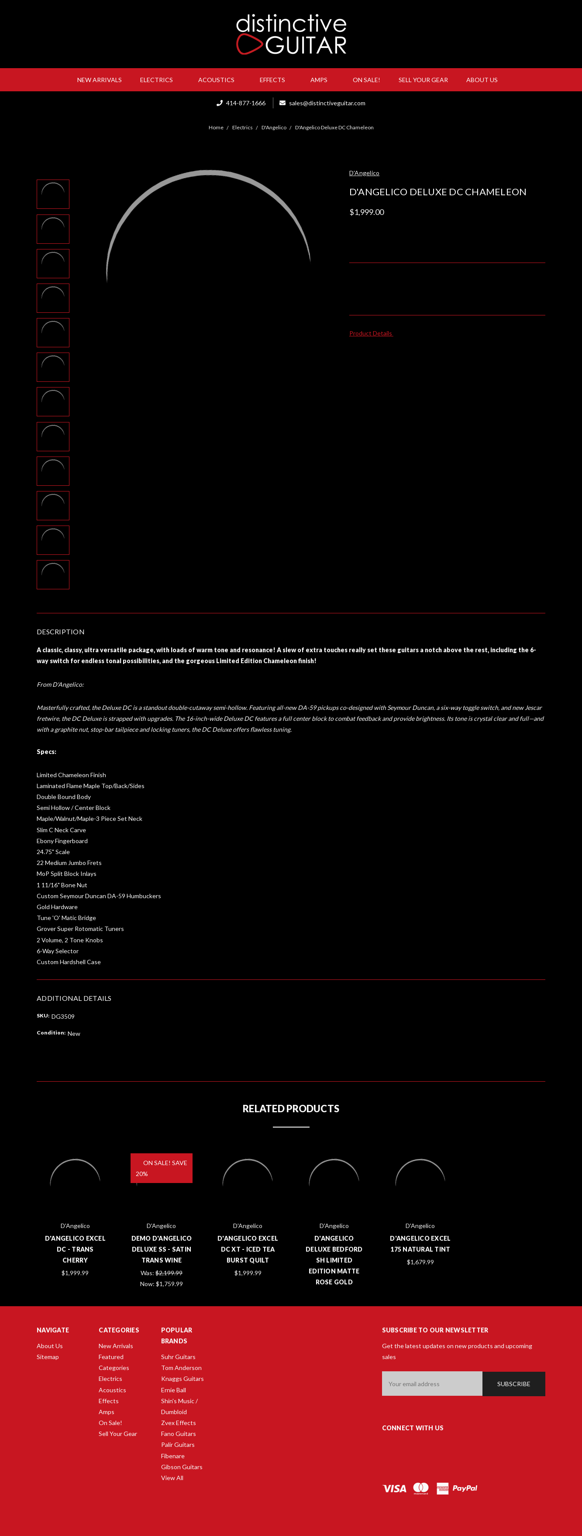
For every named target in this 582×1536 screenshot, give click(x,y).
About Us (485, 79)
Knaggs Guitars (182, 1378)
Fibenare (173, 1456)
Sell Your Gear (423, 79)
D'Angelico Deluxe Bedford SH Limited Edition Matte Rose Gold (334, 1260)
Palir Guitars (178, 1444)
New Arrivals (99, 79)
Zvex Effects (178, 1422)
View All (172, 1477)
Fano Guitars (178, 1433)
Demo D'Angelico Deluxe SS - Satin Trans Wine (161, 1249)
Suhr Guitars (178, 1356)
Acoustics (219, 79)
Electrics (160, 79)
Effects (276, 79)
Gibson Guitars (182, 1466)
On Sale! (366, 79)
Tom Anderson (181, 1367)
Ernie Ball (173, 1390)
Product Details (373, 333)
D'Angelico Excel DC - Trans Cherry (75, 1249)
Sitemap (48, 1356)
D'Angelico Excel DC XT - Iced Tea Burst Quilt (247, 1249)
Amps (322, 79)
